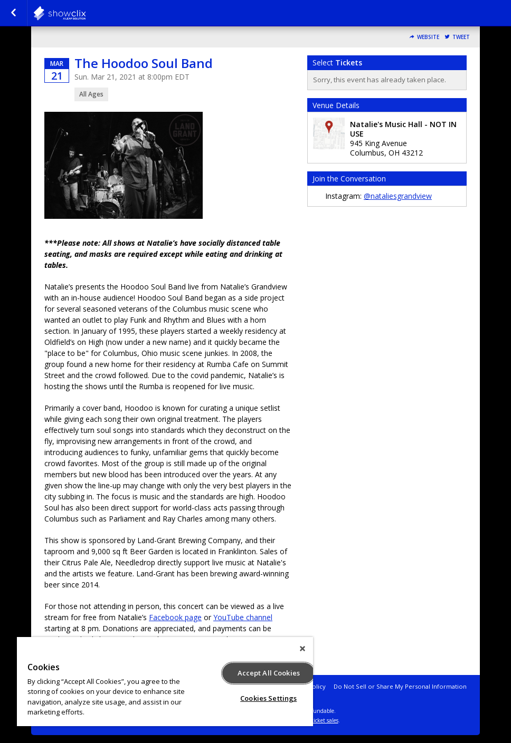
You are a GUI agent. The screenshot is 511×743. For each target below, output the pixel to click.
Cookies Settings (268, 698)
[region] (165, 681)
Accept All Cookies (269, 673)
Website (428, 37)
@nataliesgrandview (398, 196)
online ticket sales (316, 720)
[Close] (302, 648)
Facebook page (175, 617)
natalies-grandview (85, 13)
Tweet (461, 37)
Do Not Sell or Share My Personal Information (400, 686)
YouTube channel (242, 617)
